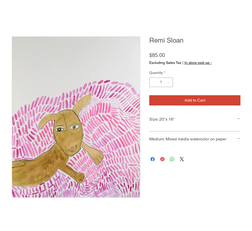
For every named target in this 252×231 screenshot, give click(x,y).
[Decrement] (153, 82)
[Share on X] (182, 159)
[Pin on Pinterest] (162, 159)
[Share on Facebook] (153, 159)
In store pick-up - (198, 63)
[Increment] (169, 82)
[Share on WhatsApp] (172, 159)
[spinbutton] (161, 82)
